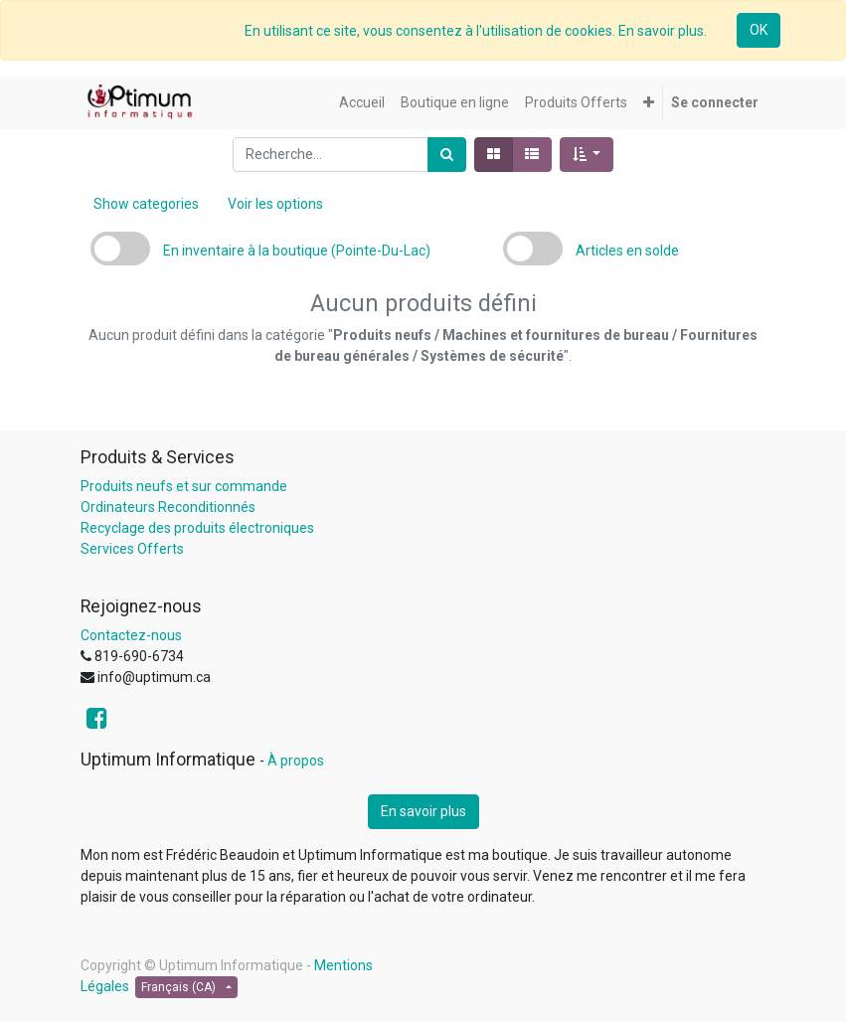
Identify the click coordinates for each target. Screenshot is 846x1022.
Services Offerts (132, 549)
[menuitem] (362, 103)
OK (758, 30)
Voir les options (275, 204)
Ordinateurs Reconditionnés (168, 507)
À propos (295, 760)
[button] (648, 103)
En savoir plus (423, 811)
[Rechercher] (446, 154)
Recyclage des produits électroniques (197, 528)
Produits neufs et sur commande (184, 486)
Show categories (146, 204)
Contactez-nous (131, 635)
